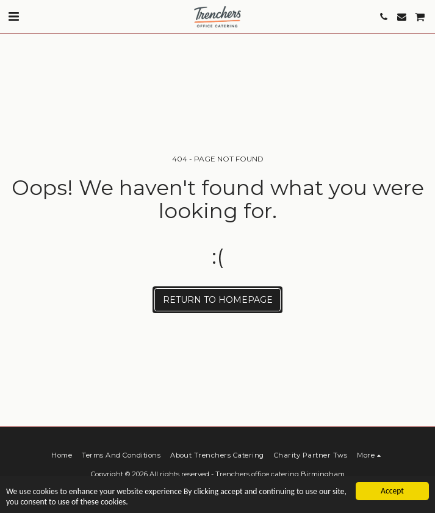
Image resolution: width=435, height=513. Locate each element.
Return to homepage (218, 299)
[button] (13, 16)
